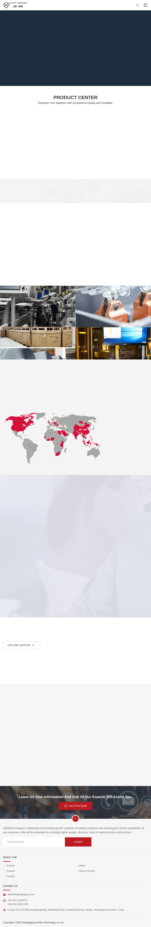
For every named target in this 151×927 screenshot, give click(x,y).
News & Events (85, 871)
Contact (9, 876)
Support (9, 871)
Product (9, 865)
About (80, 865)
